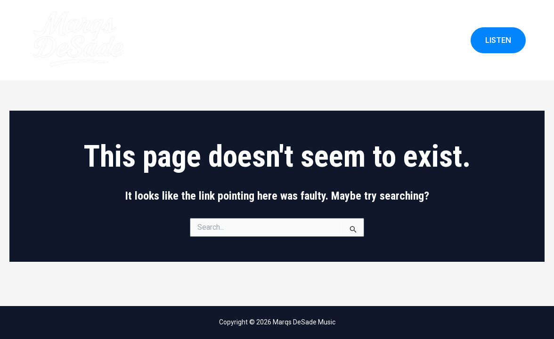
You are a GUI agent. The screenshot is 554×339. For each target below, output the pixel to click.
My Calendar (360, 40)
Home (281, 40)
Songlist (410, 40)
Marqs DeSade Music (179, 40)
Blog (446, 40)
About (315, 40)
